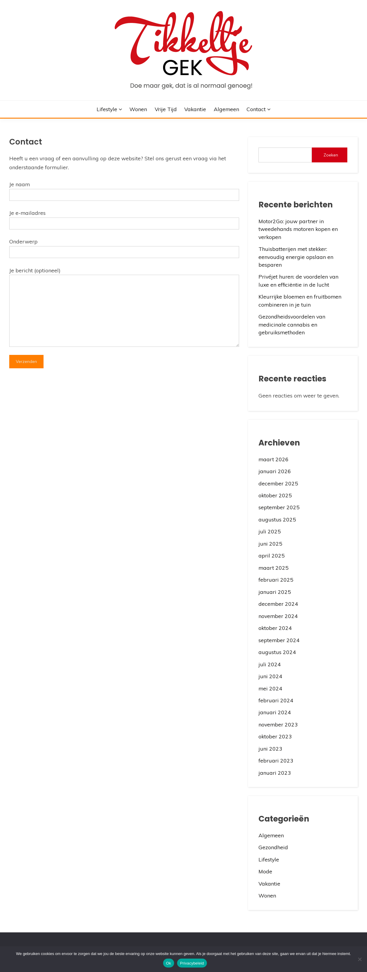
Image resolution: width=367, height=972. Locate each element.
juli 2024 (269, 664)
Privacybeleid (192, 963)
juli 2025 (269, 531)
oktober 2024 (275, 628)
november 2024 (278, 616)
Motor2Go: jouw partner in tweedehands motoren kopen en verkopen (298, 229)
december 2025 (278, 483)
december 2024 (278, 603)
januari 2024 (274, 712)
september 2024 (279, 640)
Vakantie (195, 109)
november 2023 (278, 724)
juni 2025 (270, 543)
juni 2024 (270, 676)
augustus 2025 (277, 519)
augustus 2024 (277, 652)
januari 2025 (274, 592)
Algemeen (226, 109)
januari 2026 (274, 471)
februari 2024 (275, 700)
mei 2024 (270, 688)
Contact (256, 109)
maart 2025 (273, 567)
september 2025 (279, 507)
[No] (360, 959)
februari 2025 (275, 579)
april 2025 (271, 555)
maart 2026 (273, 459)
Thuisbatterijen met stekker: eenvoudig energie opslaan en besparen (295, 257)
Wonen (138, 109)
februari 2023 (275, 760)
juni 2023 (270, 748)
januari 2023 (274, 772)
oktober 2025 (275, 495)
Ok (168, 963)
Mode (265, 871)
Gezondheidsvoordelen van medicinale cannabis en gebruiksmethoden (291, 324)
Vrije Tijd (166, 109)
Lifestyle (107, 109)
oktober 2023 (275, 736)
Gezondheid (273, 847)
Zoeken (330, 155)
